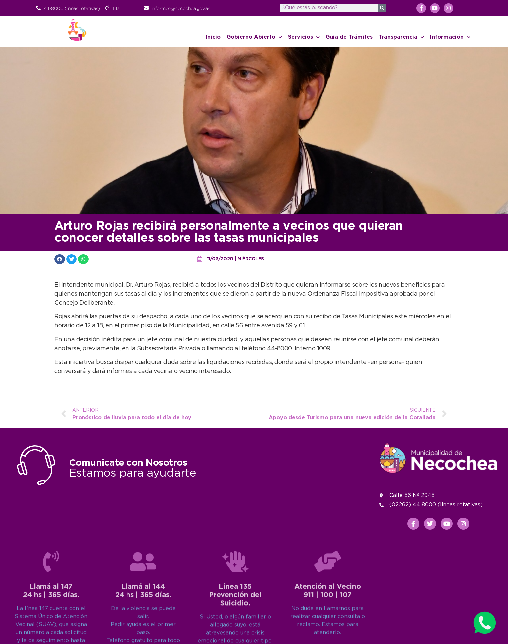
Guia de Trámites (349, 37)
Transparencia (401, 37)
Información (450, 37)
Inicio (213, 37)
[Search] (382, 8)
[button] (59, 259)
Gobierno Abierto (254, 37)
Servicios (304, 37)
